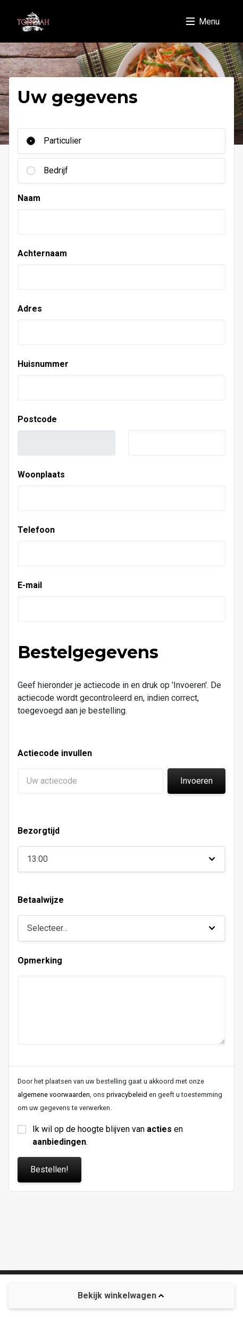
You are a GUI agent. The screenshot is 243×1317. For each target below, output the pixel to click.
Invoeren (196, 781)
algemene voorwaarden (54, 1094)
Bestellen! (49, 1169)
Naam (29, 198)
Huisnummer (43, 364)
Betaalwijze (41, 900)
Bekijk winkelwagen (121, 1295)
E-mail (30, 585)
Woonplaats (41, 474)
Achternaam (42, 253)
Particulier (62, 141)
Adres (30, 309)
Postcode (37, 419)
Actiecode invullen (55, 753)
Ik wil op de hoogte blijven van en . (108, 1135)
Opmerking (40, 960)
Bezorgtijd (39, 831)
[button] (121, 859)
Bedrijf (56, 170)
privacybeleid (126, 1094)
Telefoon (36, 530)
